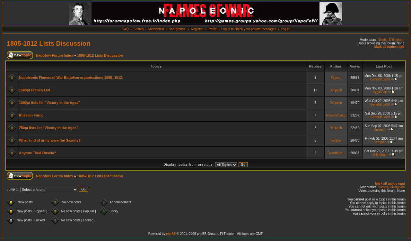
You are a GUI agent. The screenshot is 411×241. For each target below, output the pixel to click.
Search (139, 29)
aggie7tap (380, 92)
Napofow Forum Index (54, 55)
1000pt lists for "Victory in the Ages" (49, 103)
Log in (285, 29)
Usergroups (177, 29)
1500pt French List (34, 90)
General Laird (380, 79)
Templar (336, 140)
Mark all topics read (389, 47)
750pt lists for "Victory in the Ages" (48, 128)
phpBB (171, 234)
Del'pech (335, 90)
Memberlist (156, 29)
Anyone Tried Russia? (37, 153)
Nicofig (383, 40)
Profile (211, 29)
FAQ (125, 29)
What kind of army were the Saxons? (50, 140)
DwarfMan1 (336, 153)
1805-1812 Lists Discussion (48, 43)
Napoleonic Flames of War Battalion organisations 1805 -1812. (71, 77)
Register (197, 29)
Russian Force (31, 115)
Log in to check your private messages (248, 29)
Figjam (336, 77)
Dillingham (396, 40)
